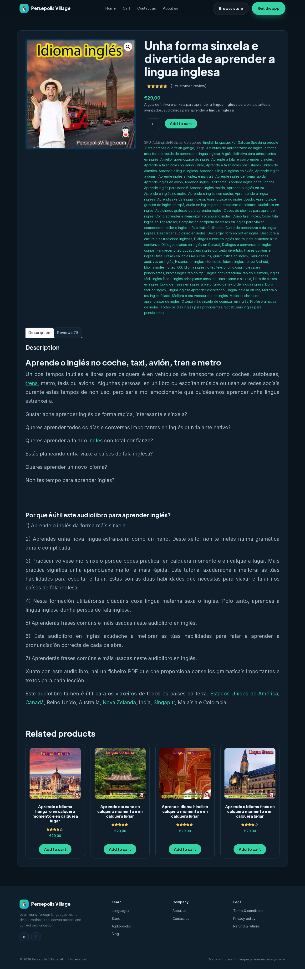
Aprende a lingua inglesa (178, 171)
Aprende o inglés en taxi (246, 188)
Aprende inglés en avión (163, 182)
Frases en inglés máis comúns (187, 256)
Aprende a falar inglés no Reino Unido (174, 165)
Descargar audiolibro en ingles (181, 233)
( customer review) (189, 86)
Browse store (231, 8)
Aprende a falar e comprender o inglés (242, 159)
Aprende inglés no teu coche (251, 182)
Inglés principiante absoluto (195, 279)
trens (31, 383)
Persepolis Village (45, 8)
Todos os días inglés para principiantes (191, 307)
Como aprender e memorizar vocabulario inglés (193, 216)
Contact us (146, 8)
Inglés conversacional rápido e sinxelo (237, 273)
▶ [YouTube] (24, 936)
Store (116, 918)
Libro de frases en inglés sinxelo (186, 284)
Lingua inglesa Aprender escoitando (196, 290)
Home (110, 8)
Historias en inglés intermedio (198, 261)
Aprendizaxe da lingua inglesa (181, 199)
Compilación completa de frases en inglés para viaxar (221, 222)
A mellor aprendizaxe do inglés (184, 159)
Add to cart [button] (55, 849)
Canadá (34, 702)
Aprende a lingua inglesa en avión (226, 171)
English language (216, 142)
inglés (95, 440)
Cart (126, 8)
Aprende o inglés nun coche (210, 193)
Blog (115, 934)
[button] (128, 46)
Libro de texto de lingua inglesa (238, 284)
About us (170, 8)
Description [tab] (39, 332)
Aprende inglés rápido (207, 188)
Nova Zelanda (119, 702)
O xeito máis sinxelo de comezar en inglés (215, 301)
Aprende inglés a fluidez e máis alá (186, 176)
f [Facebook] (36, 936)
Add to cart (181, 123)
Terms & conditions (248, 911)
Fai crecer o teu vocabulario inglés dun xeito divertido (199, 250)
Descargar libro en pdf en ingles (233, 233)
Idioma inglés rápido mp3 (185, 273)
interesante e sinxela (235, 279)
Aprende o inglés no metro (165, 193)
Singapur (164, 702)
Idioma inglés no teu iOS (163, 267)
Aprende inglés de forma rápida (240, 176)
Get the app (269, 8)
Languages (120, 911)
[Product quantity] (154, 123)
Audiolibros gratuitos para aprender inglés (188, 210)
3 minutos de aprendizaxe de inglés (234, 148)
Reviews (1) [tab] (67, 332)
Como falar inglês (246, 216)
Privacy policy (244, 918)
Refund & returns (246, 926)
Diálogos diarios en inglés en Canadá (191, 245)
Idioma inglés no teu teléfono (207, 267)
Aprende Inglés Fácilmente (206, 182)
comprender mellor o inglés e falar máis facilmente (184, 228)
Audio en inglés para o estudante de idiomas (221, 205)
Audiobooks (121, 926)
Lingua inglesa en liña (243, 290)
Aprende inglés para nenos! (166, 188)
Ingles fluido (162, 279)
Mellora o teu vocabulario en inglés (200, 296)
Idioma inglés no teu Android (245, 261)
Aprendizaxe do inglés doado (230, 199)
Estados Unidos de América (244, 693)
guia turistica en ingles (230, 256)
